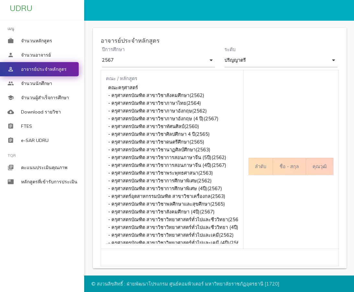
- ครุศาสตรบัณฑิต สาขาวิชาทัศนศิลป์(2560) (173, 126)
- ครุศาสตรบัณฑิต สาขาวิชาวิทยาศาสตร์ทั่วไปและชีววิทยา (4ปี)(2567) (173, 227)
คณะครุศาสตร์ (173, 88)
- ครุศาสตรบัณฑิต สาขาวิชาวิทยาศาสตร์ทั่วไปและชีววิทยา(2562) (173, 219)
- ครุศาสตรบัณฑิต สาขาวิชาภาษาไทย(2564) (173, 103)
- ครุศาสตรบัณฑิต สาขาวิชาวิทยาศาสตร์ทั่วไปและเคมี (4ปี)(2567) (173, 243)
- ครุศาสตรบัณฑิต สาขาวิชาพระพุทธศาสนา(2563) (173, 173)
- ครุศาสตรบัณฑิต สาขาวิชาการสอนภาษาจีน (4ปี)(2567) (173, 165)
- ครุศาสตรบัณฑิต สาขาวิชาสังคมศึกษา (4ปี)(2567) (173, 212)
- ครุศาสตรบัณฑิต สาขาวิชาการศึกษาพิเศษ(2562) (173, 181)
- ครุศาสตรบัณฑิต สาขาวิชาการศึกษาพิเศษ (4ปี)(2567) (173, 188)
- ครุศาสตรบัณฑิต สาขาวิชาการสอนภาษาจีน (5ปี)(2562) (173, 157)
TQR (11, 155)
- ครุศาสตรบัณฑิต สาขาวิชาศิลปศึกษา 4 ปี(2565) (173, 134)
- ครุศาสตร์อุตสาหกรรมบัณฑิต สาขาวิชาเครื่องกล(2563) (173, 196)
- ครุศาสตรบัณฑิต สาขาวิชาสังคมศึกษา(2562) (173, 95)
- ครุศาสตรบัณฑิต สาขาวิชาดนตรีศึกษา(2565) (173, 142)
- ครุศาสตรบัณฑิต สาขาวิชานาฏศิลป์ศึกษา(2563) (173, 150)
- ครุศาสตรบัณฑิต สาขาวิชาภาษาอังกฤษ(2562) (173, 111)
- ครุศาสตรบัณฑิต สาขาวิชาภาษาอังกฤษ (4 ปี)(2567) (173, 119)
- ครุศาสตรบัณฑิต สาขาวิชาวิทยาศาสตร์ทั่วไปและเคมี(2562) (173, 235)
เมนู (10, 28)
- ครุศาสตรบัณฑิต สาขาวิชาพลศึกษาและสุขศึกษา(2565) (173, 204)
